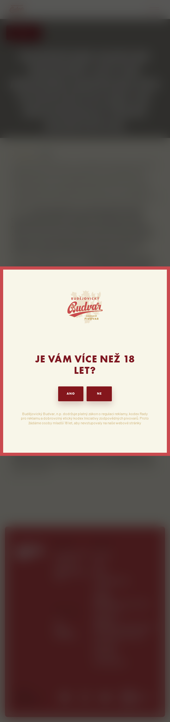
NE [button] (99, 393)
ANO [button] (71, 393)
